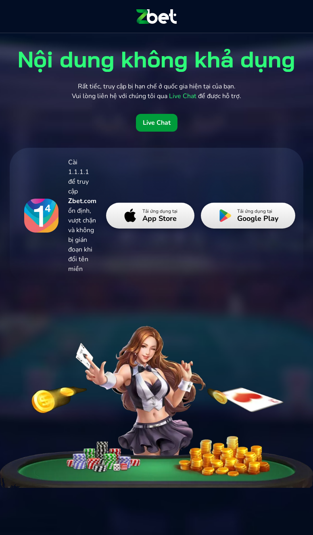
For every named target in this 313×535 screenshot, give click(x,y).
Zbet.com (82, 201)
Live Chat (157, 122)
